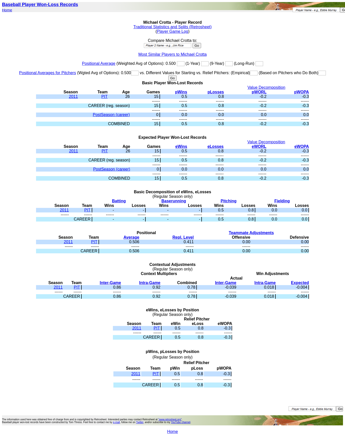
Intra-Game (149, 283)
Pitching (228, 201)
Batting (119, 201)
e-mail (116, 422)
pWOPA (301, 92)
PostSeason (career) (111, 115)
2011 (73, 96)
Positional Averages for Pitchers (47, 73)
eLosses (215, 146)
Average (131, 237)
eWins (181, 146)
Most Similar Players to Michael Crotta (172, 54)
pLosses (216, 92)
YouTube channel (180, 422)
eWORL (259, 146)
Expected (300, 283)
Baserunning (173, 201)
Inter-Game (110, 283)
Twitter (139, 422)
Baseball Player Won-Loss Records (40, 4)
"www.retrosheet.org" (170, 419)
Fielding (282, 201)
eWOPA (301, 146)
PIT (104, 96)
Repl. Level (183, 237)
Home (7, 10)
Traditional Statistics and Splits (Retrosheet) (172, 27)
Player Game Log (172, 31)
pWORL (259, 92)
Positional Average (98, 63)
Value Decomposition (266, 87)
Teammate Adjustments (251, 233)
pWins (181, 92)
